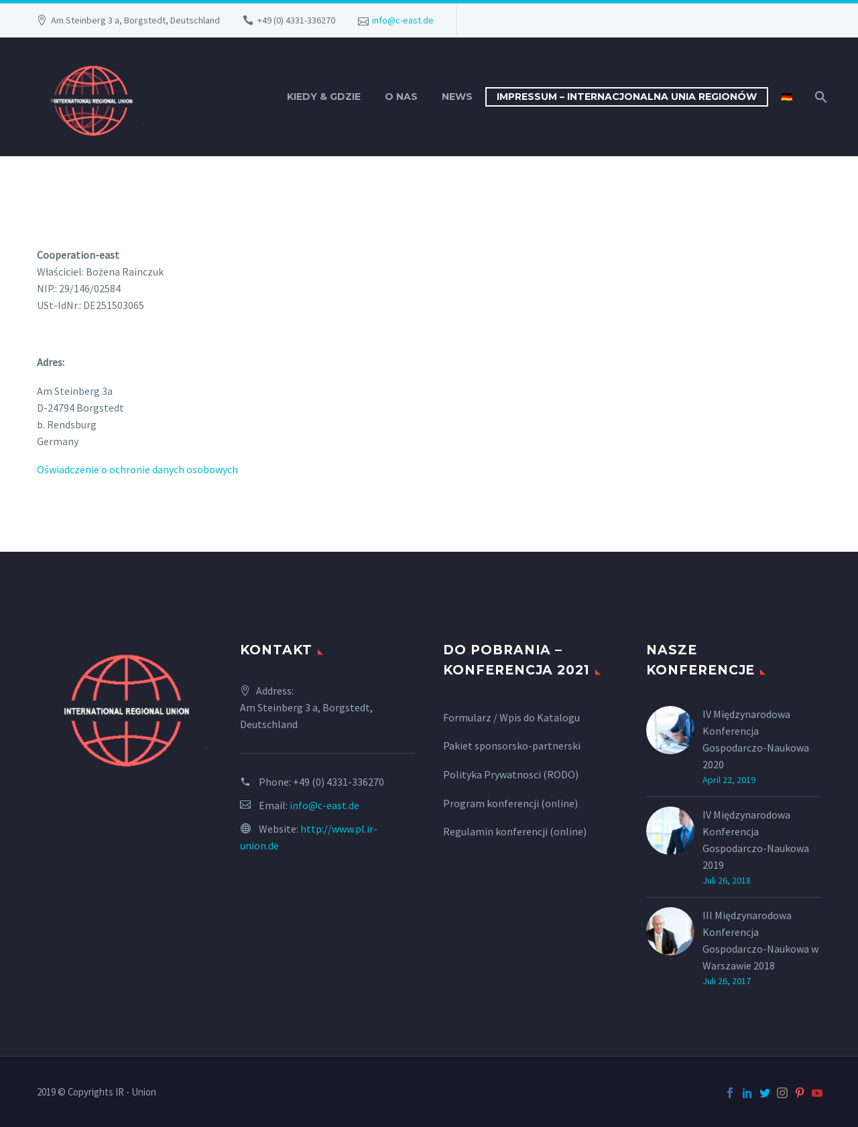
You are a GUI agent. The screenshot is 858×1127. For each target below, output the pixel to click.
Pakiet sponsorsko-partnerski (511, 745)
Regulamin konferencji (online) (515, 831)
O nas (401, 97)
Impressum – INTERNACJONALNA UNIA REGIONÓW (627, 97)
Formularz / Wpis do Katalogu (511, 717)
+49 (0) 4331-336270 (296, 20)
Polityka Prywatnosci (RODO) (510, 774)
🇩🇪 (786, 97)
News (457, 97)
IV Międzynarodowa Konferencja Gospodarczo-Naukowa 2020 (755, 739)
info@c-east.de (403, 20)
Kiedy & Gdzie (324, 97)
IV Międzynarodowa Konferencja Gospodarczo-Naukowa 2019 (755, 840)
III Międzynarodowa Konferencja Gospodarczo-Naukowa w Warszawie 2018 (760, 940)
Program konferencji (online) (510, 803)
